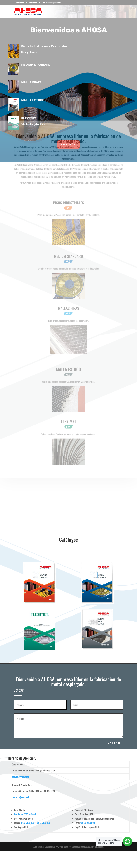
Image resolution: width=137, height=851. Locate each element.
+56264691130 (34, 2)
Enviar (114, 742)
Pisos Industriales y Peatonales (47, 46)
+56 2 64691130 (43, 822)
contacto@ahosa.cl (20, 776)
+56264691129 (21, 2)
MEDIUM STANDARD (38, 65)
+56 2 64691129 (27, 822)
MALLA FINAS (34, 82)
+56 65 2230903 (87, 822)
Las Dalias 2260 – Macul (25, 814)
